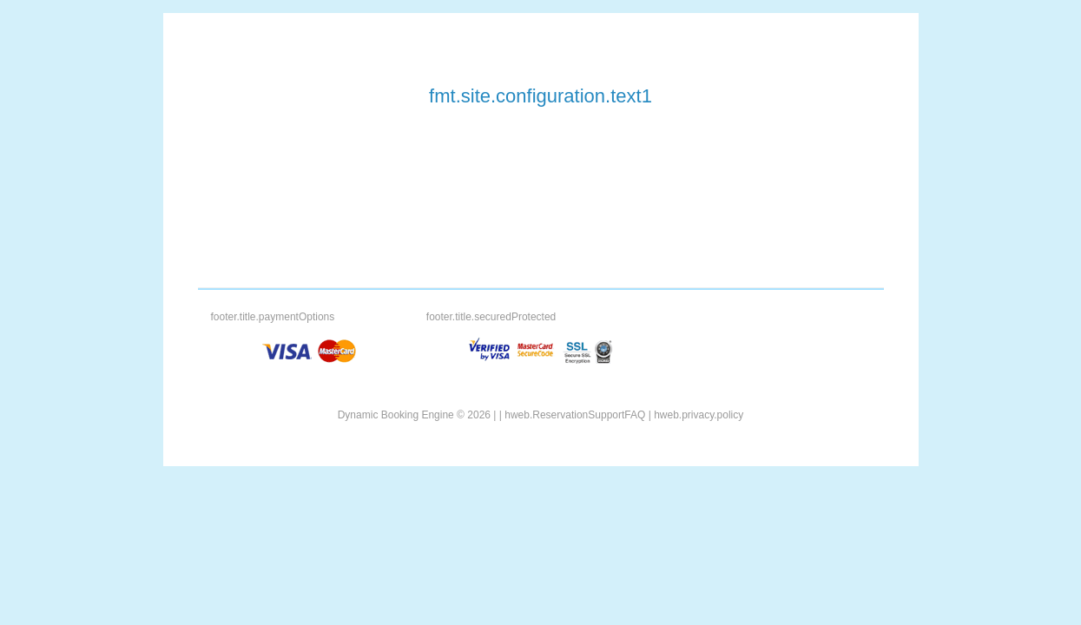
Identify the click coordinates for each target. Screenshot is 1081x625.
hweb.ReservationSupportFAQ (574, 415)
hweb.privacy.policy (698, 415)
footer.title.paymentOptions (273, 317)
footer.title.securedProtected (491, 317)
